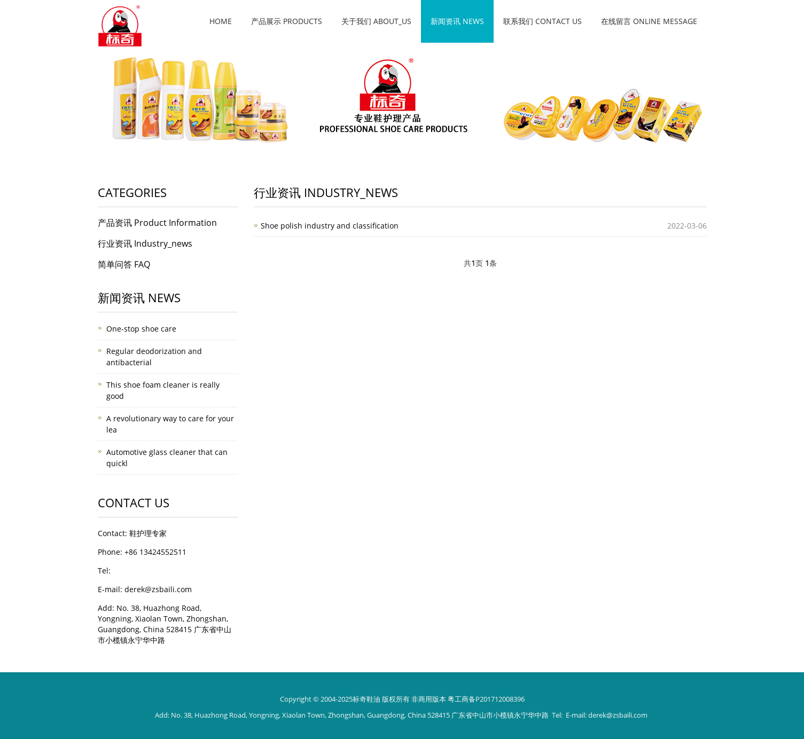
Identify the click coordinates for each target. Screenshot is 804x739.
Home (220, 21)
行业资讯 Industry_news (145, 243)
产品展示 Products (286, 21)
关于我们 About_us (376, 21)
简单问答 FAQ (124, 264)
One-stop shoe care (141, 329)
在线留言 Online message (649, 21)
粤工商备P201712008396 (486, 699)
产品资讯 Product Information (157, 223)
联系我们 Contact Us (542, 21)
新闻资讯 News (457, 21)
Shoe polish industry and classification (330, 226)
